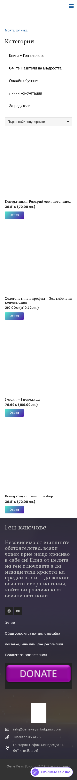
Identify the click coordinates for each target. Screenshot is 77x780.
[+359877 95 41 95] (9, 737)
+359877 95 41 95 (27, 737)
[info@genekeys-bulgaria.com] (9, 729)
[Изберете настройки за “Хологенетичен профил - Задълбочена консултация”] (14, 316)
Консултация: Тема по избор (29, 496)
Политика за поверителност (26, 655)
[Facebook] (9, 611)
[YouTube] (18, 611)
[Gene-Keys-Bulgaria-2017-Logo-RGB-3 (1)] (7, 6)
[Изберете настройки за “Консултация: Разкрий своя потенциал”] (14, 215)
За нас (10, 623)
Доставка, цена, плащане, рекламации (34, 644)
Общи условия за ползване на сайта (32, 633)
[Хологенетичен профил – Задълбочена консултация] (38, 260)
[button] (71, 6)
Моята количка (16, 30)
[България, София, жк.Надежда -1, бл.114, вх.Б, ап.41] (9, 748)
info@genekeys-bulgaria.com (37, 729)
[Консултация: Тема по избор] (38, 458)
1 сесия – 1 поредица (22, 399)
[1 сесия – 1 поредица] (38, 361)
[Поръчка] (38, 122)
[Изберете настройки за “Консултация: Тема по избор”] (14, 509)
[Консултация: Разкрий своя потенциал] (38, 163)
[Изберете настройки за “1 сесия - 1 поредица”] (14, 413)
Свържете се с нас (51, 772)
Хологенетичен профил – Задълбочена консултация (38, 300)
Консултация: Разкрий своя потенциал (38, 201)
